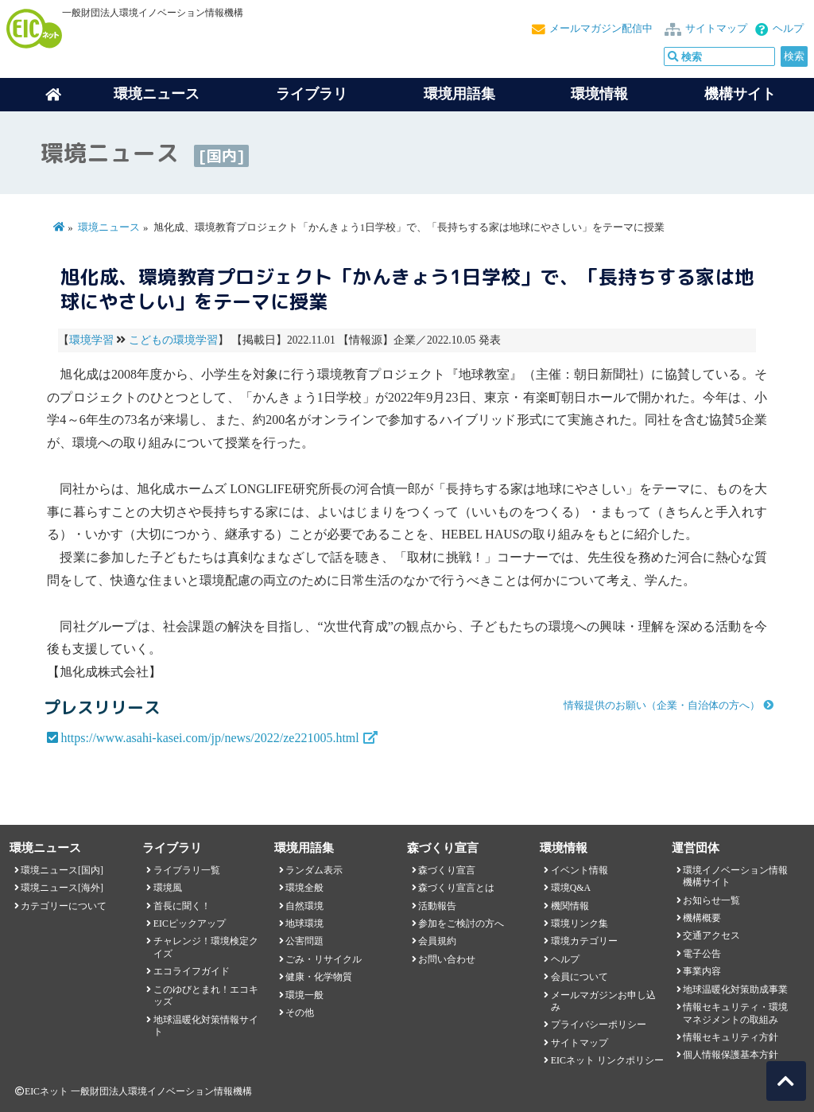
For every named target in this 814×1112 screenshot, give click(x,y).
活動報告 (437, 906)
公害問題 (304, 941)
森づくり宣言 (446, 870)
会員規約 (437, 941)
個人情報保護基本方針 (730, 1054)
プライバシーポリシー (598, 1024)
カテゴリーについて (64, 906)
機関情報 (570, 906)
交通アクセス (711, 935)
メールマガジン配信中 (601, 28)
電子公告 (702, 953)
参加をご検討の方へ (461, 923)
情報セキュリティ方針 (730, 1037)
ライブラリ (311, 94)
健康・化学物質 (318, 976)
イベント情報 (579, 870)
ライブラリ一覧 (186, 870)
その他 (299, 1012)
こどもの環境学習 (173, 340)
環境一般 (304, 995)
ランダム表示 (314, 870)
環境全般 (304, 887)
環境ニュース (109, 227)
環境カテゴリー (584, 941)
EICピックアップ (189, 923)
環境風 (167, 887)
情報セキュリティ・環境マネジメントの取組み (735, 1013)
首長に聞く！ (182, 906)
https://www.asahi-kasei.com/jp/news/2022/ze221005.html (209, 738)
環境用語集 (459, 94)
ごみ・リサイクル (323, 959)
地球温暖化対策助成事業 (735, 989)
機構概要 (702, 917)
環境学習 (91, 340)
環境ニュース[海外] (62, 887)
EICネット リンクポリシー (607, 1060)
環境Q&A (571, 887)
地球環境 (304, 923)
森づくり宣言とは (456, 887)
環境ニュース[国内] (62, 870)
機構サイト (740, 94)
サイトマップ (716, 28)
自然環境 (304, 906)
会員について (579, 976)
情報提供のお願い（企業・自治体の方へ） (662, 705)
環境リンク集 (579, 923)
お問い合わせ (446, 959)
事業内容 (702, 971)
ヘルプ (788, 28)
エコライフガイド (191, 971)
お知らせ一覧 (711, 900)
